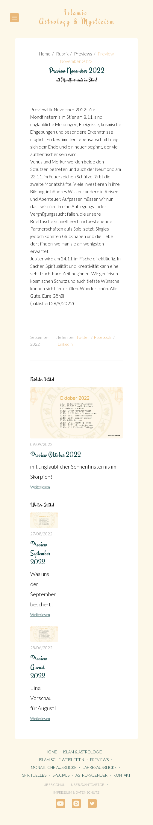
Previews (83, 53)
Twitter (82, 337)
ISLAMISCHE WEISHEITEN (61, 759)
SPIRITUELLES (34, 775)
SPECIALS (60, 775)
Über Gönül (54, 785)
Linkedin (65, 344)
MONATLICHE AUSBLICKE (54, 767)
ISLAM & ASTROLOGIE (82, 752)
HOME (51, 752)
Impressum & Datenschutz (76, 792)
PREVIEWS (99, 759)
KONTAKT (122, 775)
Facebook (102, 337)
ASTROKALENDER (91, 775)
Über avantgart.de (87, 785)
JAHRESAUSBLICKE (100, 767)
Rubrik (62, 53)
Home (45, 53)
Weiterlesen (40, 487)
